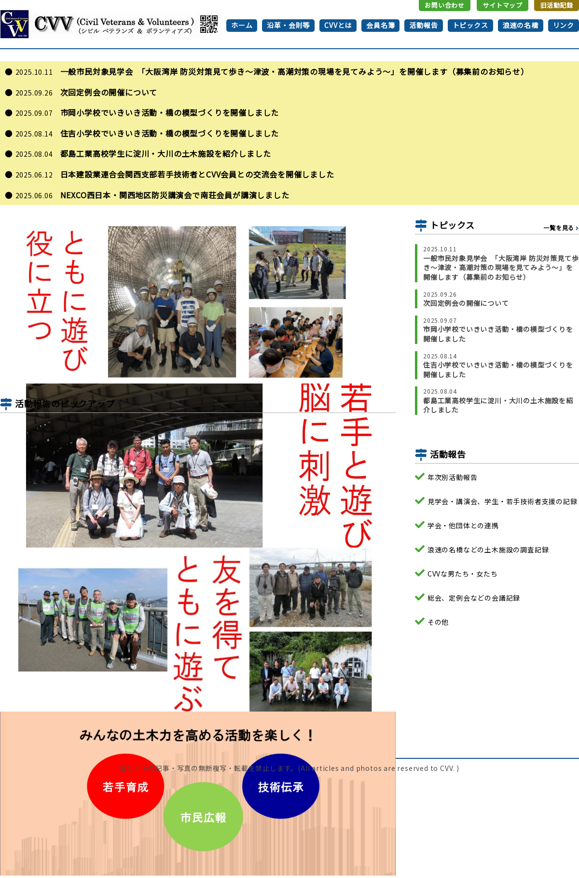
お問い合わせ (445, 5)
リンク (563, 25)
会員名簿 (380, 25)
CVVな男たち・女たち (462, 574)
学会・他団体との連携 (463, 525)
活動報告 (423, 25)
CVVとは (338, 25)
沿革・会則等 (288, 25)
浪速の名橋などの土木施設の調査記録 (488, 549)
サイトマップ (502, 5)
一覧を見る (558, 228)
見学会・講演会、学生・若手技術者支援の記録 (502, 501)
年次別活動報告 (452, 477)
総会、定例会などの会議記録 (473, 597)
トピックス (470, 25)
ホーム (241, 25)
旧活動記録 (556, 5)
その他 (438, 621)
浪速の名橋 (520, 25)
